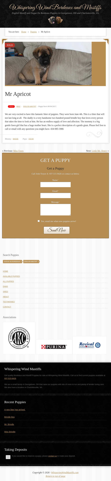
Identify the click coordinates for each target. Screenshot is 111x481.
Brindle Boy (9, 417)
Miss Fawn (18, 151)
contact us (52, 456)
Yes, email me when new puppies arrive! (58, 221)
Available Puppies (11, 276)
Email (55, 191)
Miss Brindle (9, 432)
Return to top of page (55, 476)
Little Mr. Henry (99, 151)
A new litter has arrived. (14, 410)
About (6, 297)
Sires (5, 292)
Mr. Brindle (9, 424)
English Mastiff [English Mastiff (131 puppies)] (30, 261)
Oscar (31, 139)
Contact (7, 307)
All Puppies (8, 281)
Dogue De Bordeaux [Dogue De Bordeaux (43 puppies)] (12, 261)
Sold (11, 106)
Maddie (15, 139)
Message (55, 202)
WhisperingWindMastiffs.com (64, 472)
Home (5, 271)
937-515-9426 (10, 378)
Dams (5, 286)
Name (55, 180)
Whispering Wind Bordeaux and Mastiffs (55, 8)
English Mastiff (29, 106)
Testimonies (9, 302)
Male (18, 106)
